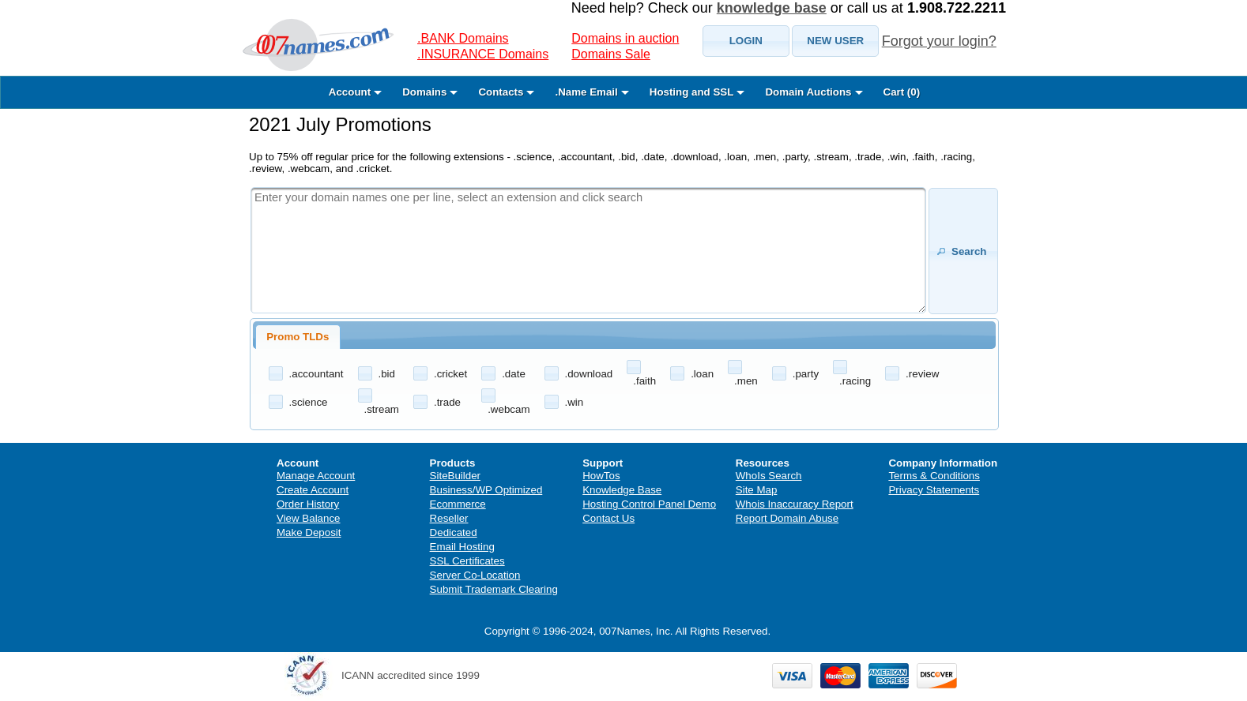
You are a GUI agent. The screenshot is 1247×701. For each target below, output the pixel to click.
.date (514, 374)
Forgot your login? (939, 41)
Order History (308, 504)
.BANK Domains (463, 38)
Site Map (757, 490)
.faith (644, 381)
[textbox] (588, 250)
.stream (381, 409)
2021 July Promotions (340, 124)
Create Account (312, 490)
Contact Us (608, 518)
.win (574, 402)
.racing (855, 381)
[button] (746, 41)
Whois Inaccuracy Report (794, 504)
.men (746, 381)
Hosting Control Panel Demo (649, 504)
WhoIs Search (769, 476)
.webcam (508, 409)
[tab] (298, 337)
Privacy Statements (933, 490)
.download (589, 374)
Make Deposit (309, 532)
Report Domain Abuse (787, 518)
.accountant (316, 374)
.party (806, 374)
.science (308, 402)
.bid (387, 374)
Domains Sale (610, 54)
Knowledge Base (621, 490)
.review (922, 374)
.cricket (450, 374)
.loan (702, 374)
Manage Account (316, 476)
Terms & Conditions (934, 476)
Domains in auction (625, 38)
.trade (447, 402)
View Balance (309, 518)
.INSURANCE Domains (482, 54)
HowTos (601, 476)
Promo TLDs (297, 337)
